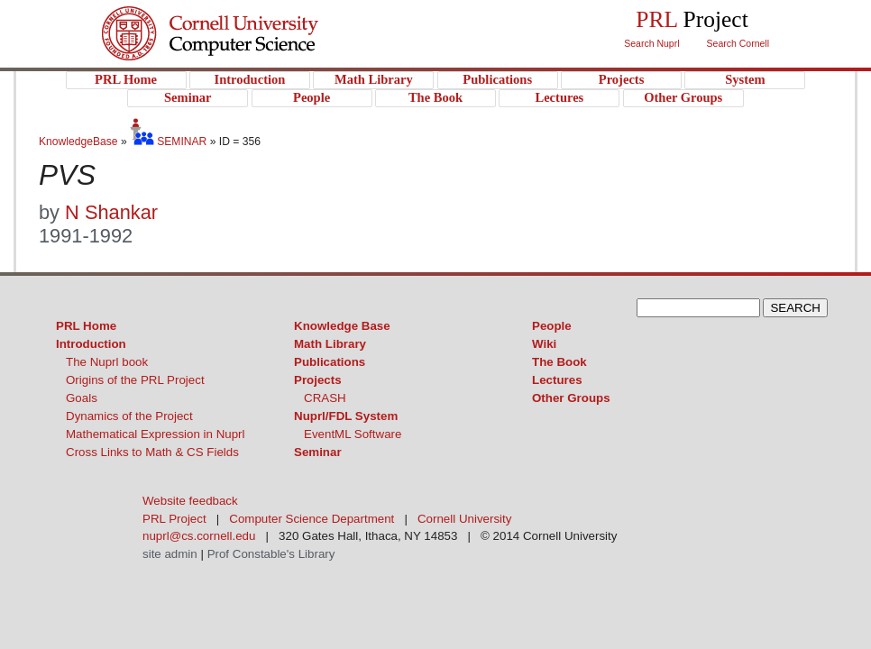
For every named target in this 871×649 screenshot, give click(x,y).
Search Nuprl (651, 43)
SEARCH (795, 308)
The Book (559, 362)
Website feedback (190, 500)
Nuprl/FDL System (346, 416)
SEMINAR (168, 141)
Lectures (557, 380)
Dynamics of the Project (129, 416)
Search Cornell (738, 43)
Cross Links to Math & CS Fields (152, 452)
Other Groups (571, 398)
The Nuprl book (107, 362)
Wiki (544, 344)
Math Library (330, 344)
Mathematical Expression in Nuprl (155, 434)
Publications (329, 362)
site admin (169, 554)
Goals (81, 398)
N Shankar (111, 212)
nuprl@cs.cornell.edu (198, 536)
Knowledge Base (342, 326)
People (552, 326)
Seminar (318, 452)
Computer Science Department (311, 519)
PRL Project (246, 51)
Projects (318, 380)
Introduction (91, 344)
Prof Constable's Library (271, 554)
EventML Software (352, 434)
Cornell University (246, 17)
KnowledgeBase (80, 141)
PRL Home (86, 326)
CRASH (325, 398)
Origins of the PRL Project (135, 380)
